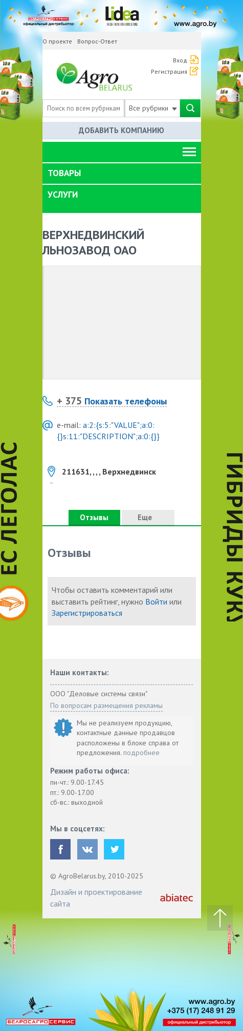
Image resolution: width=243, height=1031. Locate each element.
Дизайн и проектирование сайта (96, 897)
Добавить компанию (121, 130)
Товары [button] (64, 173)
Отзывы (94, 517)
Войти (156, 601)
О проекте (57, 41)
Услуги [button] (63, 194)
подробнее (141, 752)
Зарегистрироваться (87, 613)
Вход (180, 60)
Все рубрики (153, 108)
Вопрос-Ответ (97, 41)
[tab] (121, 173)
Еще (148, 517)
